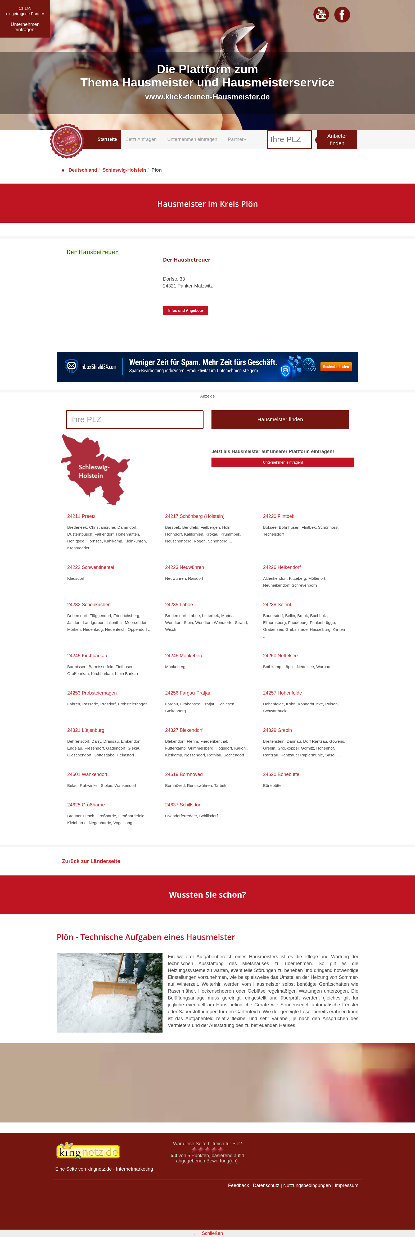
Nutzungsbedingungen (307, 1185)
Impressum (346, 1185)
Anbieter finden (337, 140)
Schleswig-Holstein (124, 170)
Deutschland (79, 170)
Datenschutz (266, 1185)
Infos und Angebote (185, 310)
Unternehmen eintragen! (283, 462)
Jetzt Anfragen (141, 139)
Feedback (238, 1185)
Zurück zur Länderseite (91, 861)
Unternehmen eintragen (192, 139)
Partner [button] (237, 139)
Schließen (212, 1233)
